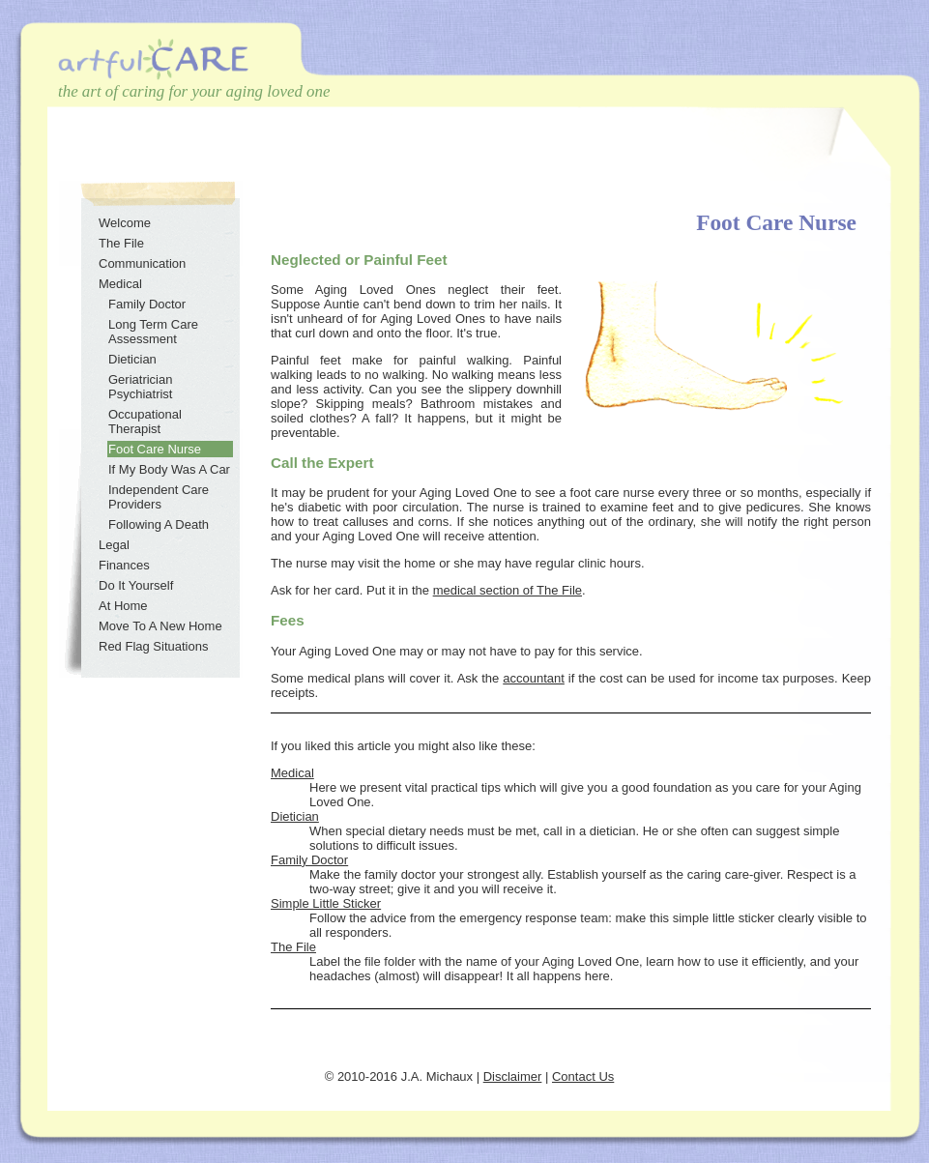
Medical (292, 773)
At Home (123, 605)
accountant (534, 678)
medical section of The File (507, 590)
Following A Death (158, 524)
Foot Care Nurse (154, 449)
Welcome (125, 223)
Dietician (295, 816)
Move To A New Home (160, 626)
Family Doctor (309, 860)
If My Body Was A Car (169, 469)
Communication (142, 263)
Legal (114, 545)
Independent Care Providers (158, 496)
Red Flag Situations (153, 646)
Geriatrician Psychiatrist (140, 386)
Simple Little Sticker (326, 903)
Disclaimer (512, 1076)
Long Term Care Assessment (153, 331)
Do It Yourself (136, 585)
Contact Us (583, 1076)
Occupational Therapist (145, 421)
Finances (124, 565)
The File (293, 947)
